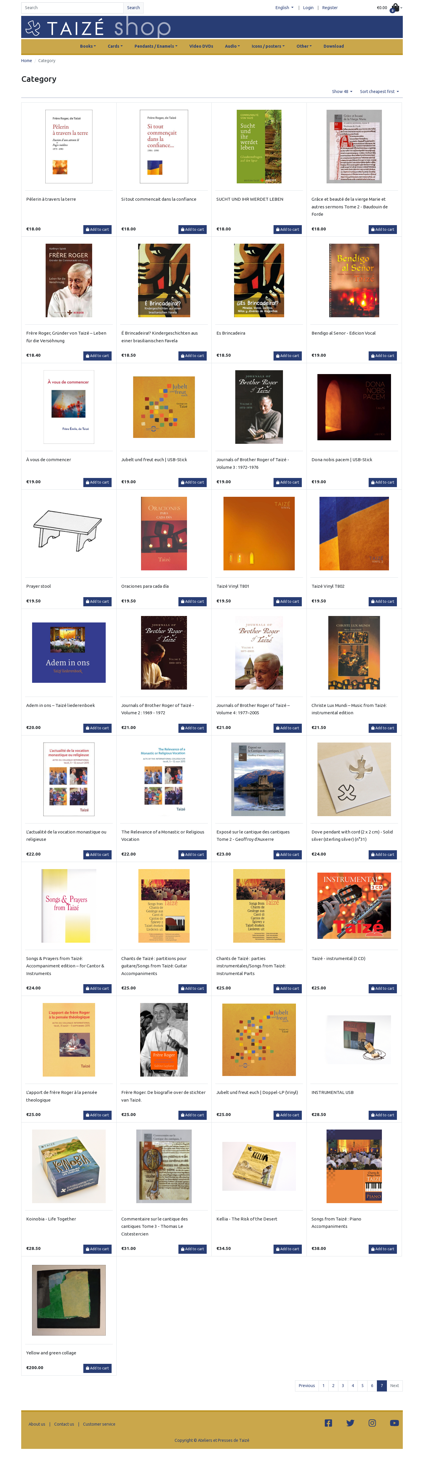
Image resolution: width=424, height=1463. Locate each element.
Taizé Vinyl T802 (328, 586)
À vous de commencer (48, 459)
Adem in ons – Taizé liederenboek (60, 705)
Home (26, 60)
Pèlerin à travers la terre (51, 199)
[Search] (72, 8)
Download (334, 46)
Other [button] (303, 46)
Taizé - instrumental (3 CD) (338, 958)
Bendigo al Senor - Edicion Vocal (344, 333)
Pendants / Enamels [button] (154, 46)
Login (308, 7)
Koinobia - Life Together (51, 1218)
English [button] (283, 7)
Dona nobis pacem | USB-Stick (342, 459)
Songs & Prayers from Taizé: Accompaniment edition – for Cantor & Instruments (65, 966)
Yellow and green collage (51, 1352)
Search (133, 7)
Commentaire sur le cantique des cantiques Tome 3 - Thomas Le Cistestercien (154, 1226)
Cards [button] (113, 46)
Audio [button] (231, 46)
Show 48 (340, 91)
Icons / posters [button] (266, 46)
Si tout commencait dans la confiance (158, 199)
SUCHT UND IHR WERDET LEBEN (249, 199)
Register (330, 7)
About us (37, 1424)
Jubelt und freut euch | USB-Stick (154, 459)
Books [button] (86, 46)
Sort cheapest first (377, 91)
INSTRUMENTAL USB (333, 1092)
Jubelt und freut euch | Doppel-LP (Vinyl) (257, 1092)
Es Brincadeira (230, 333)
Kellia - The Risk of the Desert (246, 1218)
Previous (307, 1385)
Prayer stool (38, 586)
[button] (390, 8)
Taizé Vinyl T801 (232, 586)
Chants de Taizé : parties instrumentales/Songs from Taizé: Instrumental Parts (251, 966)
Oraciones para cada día (145, 586)
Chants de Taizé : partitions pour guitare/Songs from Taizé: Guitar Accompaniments (154, 966)
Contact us (64, 1424)
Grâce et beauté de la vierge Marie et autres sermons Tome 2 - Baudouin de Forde (350, 207)
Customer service (99, 1424)
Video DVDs (201, 46)
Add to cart (97, 229)
